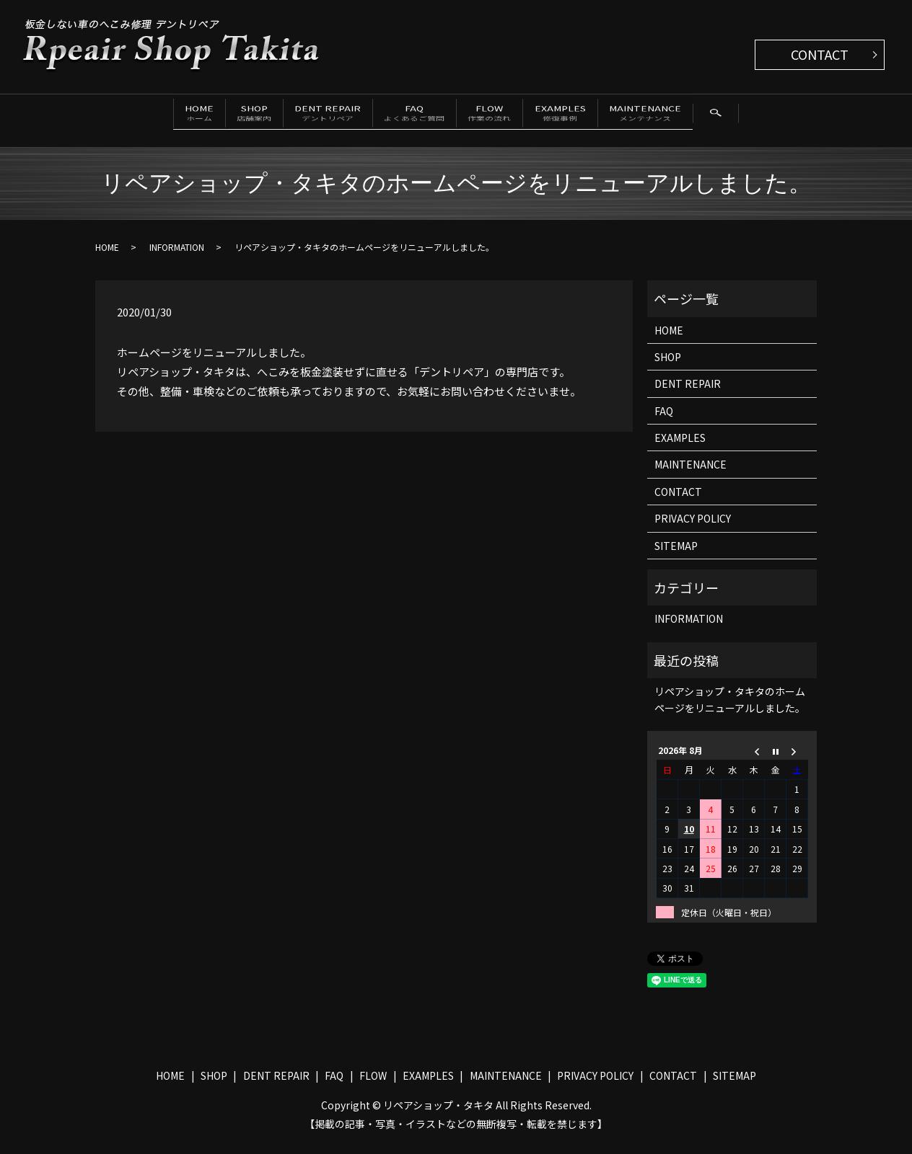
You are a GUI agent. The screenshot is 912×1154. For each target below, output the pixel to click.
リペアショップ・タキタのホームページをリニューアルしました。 (729, 710)
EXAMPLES (610, 116)
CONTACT (820, 54)
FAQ (417, 116)
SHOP (211, 116)
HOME (132, 116)
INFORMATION (176, 258)
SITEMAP (676, 556)
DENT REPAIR (308, 116)
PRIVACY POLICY (692, 529)
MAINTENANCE (718, 116)
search (129, 147)
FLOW (516, 116)
